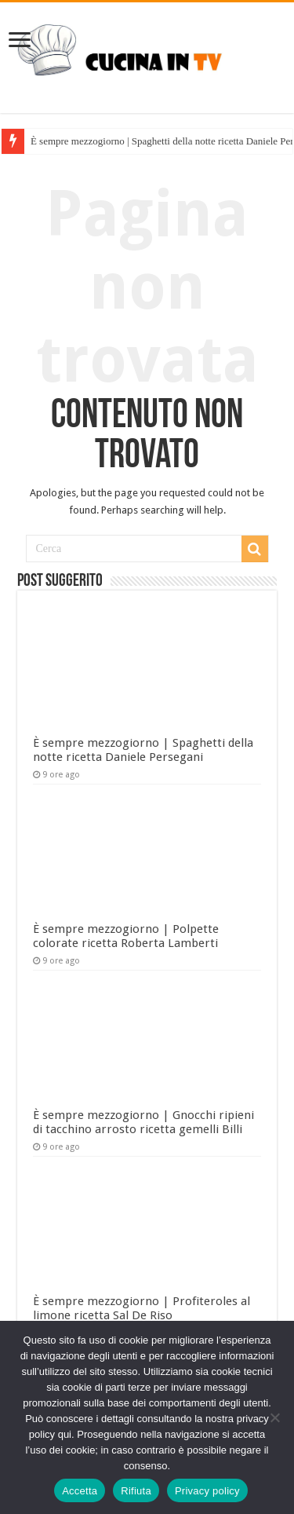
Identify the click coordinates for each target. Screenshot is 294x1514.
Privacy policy (207, 1491)
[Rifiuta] (274, 1417)
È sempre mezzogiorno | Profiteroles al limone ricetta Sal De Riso (141, 1308)
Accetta (79, 1491)
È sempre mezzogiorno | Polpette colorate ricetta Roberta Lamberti (126, 936)
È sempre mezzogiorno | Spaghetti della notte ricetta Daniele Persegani (143, 750)
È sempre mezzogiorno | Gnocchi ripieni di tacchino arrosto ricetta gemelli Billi (143, 1122)
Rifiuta (136, 1491)
